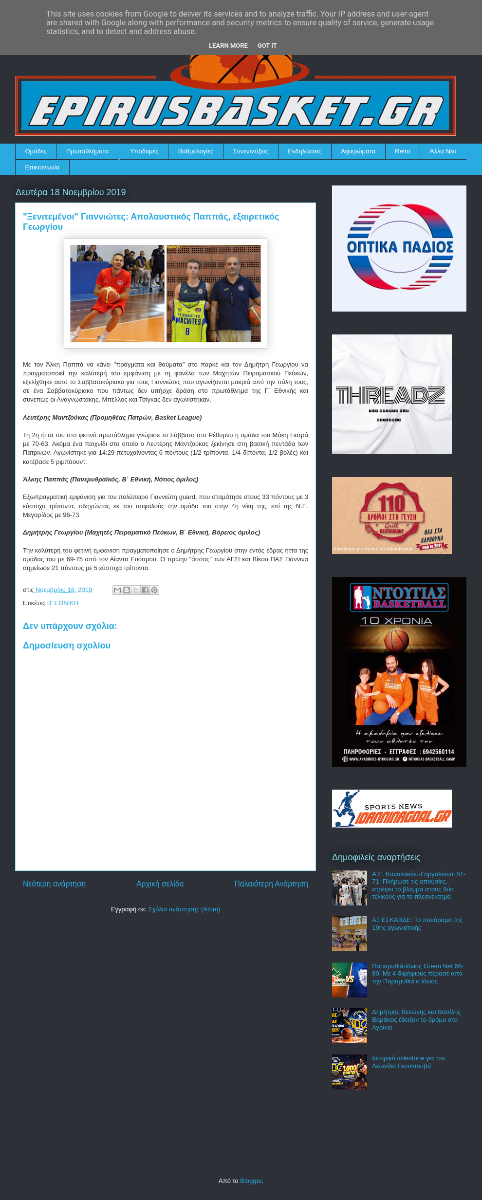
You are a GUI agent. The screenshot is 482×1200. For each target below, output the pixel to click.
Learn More (228, 45)
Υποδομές (144, 151)
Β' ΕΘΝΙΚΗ (63, 603)
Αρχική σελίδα (160, 884)
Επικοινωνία (42, 167)
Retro (402, 151)
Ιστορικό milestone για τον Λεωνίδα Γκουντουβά (408, 1062)
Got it (267, 45)
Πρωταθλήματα (87, 151)
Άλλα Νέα (443, 151)
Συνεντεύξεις (251, 151)
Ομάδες (36, 151)
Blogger (250, 1180)
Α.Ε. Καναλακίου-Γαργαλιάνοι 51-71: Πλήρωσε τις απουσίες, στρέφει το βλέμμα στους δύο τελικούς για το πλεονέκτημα (418, 885)
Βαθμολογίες (196, 151)
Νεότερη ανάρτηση (54, 884)
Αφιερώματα (358, 151)
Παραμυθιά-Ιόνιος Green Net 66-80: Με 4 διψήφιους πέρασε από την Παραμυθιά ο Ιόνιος (417, 973)
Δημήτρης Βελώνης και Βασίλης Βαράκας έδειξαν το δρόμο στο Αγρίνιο (416, 1019)
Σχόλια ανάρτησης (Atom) (184, 909)
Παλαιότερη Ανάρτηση (271, 884)
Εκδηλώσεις (304, 151)
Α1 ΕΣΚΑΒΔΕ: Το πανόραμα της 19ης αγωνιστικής (417, 923)
